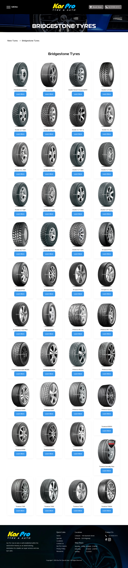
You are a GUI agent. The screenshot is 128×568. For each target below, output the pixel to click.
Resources (59, 551)
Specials (59, 538)
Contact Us (60, 543)
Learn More (20, 94)
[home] (64, 7)
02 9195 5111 (113, 536)
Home (58, 536)
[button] (8, 6)
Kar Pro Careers (61, 546)
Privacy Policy (60, 549)
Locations (59, 541)
